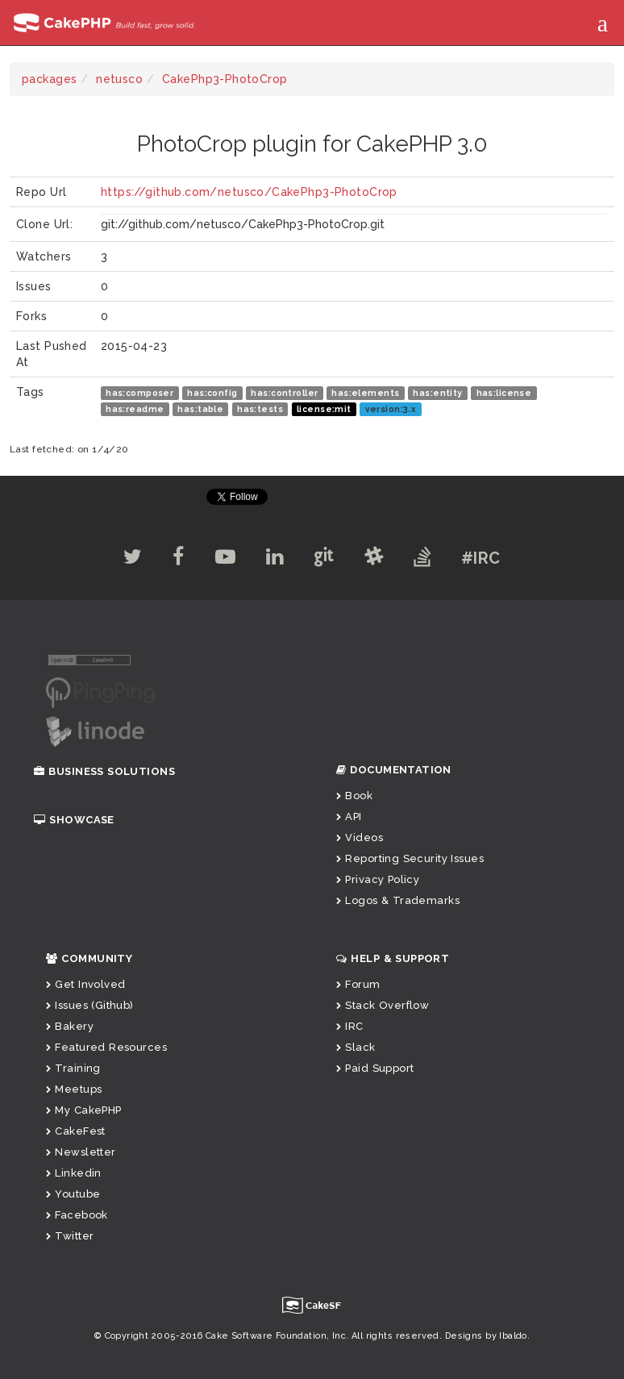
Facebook (77, 1215)
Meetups (74, 1089)
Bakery (70, 1026)
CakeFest (76, 1131)
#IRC (487, 558)
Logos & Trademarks (398, 900)
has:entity (437, 393)
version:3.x (391, 409)
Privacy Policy (377, 879)
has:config (212, 393)
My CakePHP (84, 1110)
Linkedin (74, 1173)
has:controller (284, 393)
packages (49, 79)
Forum (358, 984)
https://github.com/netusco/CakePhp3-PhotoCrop (249, 191)
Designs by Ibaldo (486, 1336)
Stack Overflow (382, 1005)
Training (73, 1068)
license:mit (324, 409)
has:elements (365, 393)
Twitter (70, 1236)
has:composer (139, 393)
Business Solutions (104, 771)
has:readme (135, 409)
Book (354, 795)
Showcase (74, 820)
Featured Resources (106, 1047)
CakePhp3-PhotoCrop (225, 79)
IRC (350, 1026)
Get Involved (85, 984)
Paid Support (375, 1068)
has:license (504, 393)
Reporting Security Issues (410, 858)
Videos (359, 837)
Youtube (73, 1194)
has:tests (260, 409)
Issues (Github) (90, 1005)
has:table (200, 409)
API (349, 816)
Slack (356, 1047)
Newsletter (81, 1152)
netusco (119, 79)
